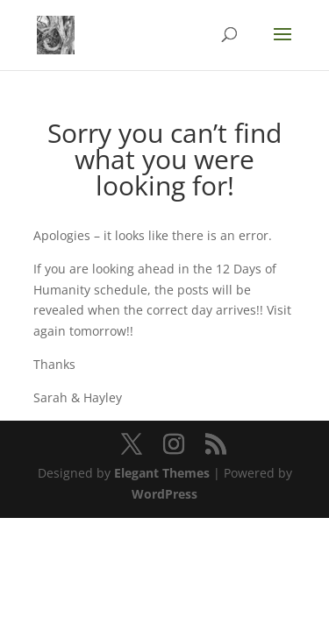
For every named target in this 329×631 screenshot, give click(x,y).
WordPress (164, 494)
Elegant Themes (162, 472)
